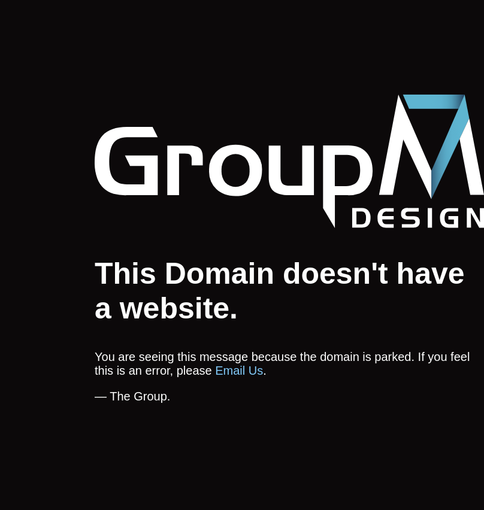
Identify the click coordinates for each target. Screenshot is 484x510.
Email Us (239, 370)
